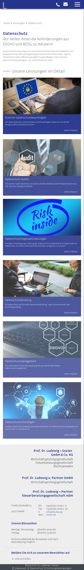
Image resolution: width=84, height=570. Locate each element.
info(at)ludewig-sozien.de (54, 513)
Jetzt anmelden (22, 559)
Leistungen (19, 23)
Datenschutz (35, 23)
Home (7, 23)
